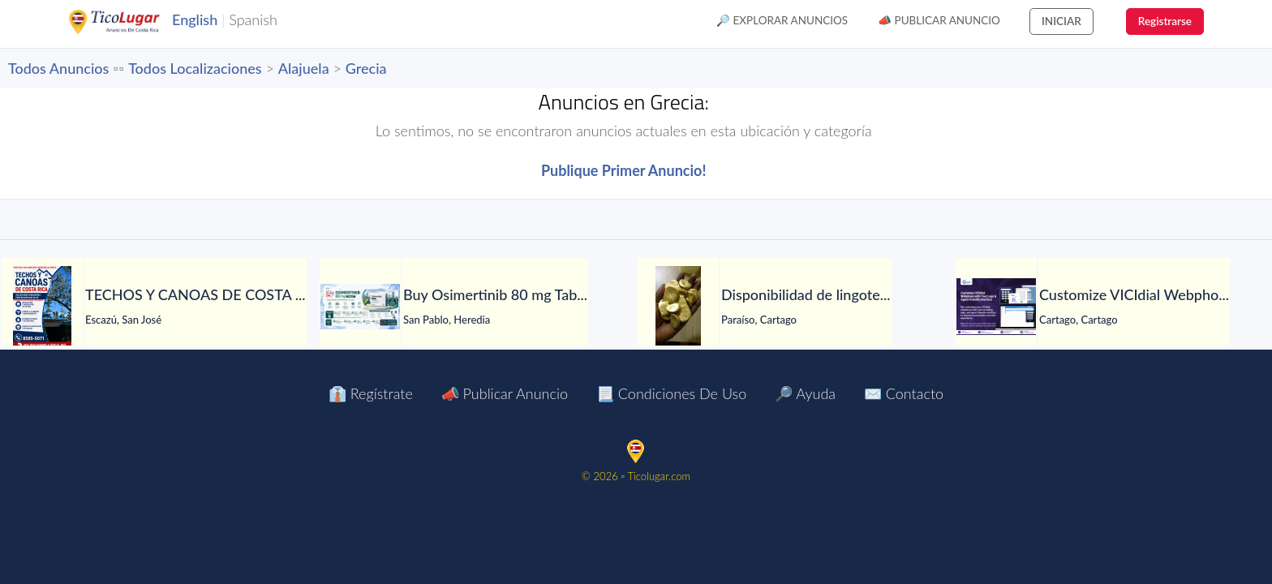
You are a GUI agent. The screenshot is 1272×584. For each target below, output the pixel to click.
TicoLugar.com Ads (131, 22)
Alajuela (303, 68)
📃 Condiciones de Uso (671, 393)
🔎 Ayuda (805, 393)
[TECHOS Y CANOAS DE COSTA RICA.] (42, 306)
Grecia (366, 68)
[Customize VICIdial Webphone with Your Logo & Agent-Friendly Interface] (996, 306)
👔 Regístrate (371, 393)
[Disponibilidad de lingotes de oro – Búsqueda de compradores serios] (678, 306)
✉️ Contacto (903, 393)
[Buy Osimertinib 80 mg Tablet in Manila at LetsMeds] (360, 306)
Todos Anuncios (58, 68)
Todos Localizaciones (194, 68)
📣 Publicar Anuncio (939, 20)
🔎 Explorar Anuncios (782, 20)
